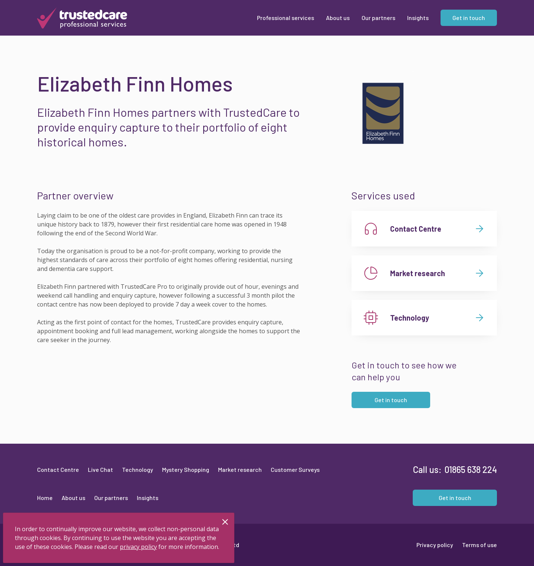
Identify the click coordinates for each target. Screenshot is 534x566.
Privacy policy (434, 544)
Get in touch (391, 399)
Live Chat (100, 469)
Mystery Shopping (185, 469)
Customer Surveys (295, 469)
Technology (137, 469)
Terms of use (479, 544)
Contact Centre (58, 469)
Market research (240, 469)
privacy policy (138, 547)
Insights (147, 497)
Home (45, 497)
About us (73, 497)
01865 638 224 (471, 469)
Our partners (111, 497)
